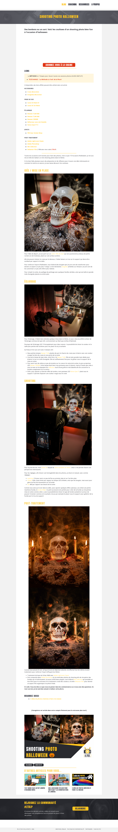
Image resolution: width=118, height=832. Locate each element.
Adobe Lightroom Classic (35, 141)
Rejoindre (80, 808)
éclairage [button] (29, 765)
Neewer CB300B (32, 119)
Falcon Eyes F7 (75, 371)
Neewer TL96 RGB (33, 116)
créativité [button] (38, 765)
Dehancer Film (32, 149)
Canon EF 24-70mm (33, 105)
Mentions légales (60, 829)
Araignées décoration (34, 95)
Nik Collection (32, 147)
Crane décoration (33, 92)
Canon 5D (44, 467)
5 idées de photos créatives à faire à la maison (46, 699)
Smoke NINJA (42, 490)
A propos (96, 5)
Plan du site (97, 829)
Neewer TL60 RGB (33, 114)
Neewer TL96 (45, 353)
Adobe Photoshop (33, 144)
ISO (28, 484)
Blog (64, 5)
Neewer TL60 (61, 357)
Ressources (84, 5)
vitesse (29, 480)
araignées (65, 267)
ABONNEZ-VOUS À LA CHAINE (59, 65)
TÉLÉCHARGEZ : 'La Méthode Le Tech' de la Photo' (46, 79)
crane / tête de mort (58, 254)
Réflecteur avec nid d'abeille (36, 122)
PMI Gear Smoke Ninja (35, 133)
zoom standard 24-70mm (63, 467)
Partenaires (88, 829)
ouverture (30, 478)
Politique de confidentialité (75, 829)
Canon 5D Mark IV (33, 103)
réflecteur (52, 367)
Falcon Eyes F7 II (32, 125)
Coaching (72, 5)
